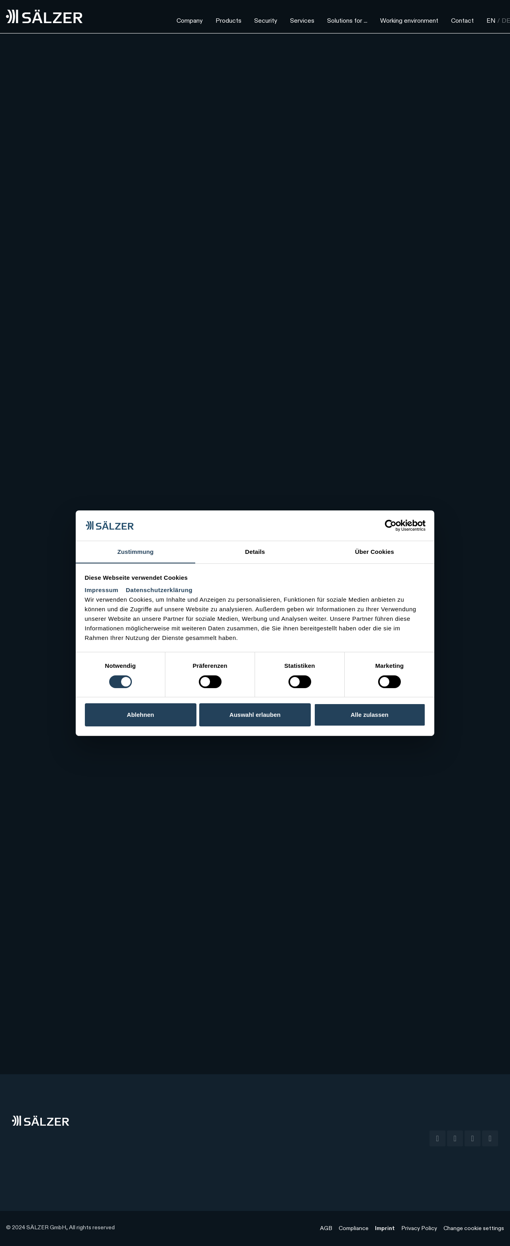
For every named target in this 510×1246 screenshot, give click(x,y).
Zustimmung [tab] (136, 551)
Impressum (102, 590)
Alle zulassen (369, 715)
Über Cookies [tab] (374, 551)
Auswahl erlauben (255, 715)
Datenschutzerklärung (159, 590)
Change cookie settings (473, 1228)
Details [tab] (255, 551)
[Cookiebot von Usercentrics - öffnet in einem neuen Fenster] (391, 525)
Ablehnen (140, 715)
